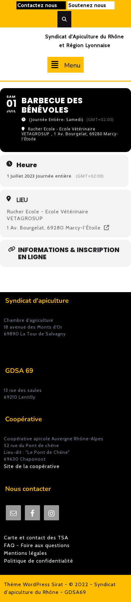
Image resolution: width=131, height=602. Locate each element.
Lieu (22, 200)
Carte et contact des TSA (36, 538)
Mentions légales (25, 553)
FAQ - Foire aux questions (37, 545)
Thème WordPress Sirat (33, 584)
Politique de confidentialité (38, 561)
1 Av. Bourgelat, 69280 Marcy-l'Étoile (54, 228)
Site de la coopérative (32, 466)
